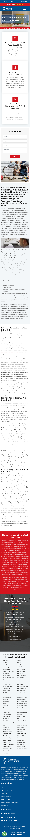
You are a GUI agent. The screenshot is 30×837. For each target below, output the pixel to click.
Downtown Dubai (21, 695)
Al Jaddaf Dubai (20, 740)
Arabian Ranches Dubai (22, 725)
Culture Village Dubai (22, 701)
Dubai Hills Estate (21, 690)
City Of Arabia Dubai (22, 703)
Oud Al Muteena (7, 714)
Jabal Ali (19, 662)
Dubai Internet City (21, 688)
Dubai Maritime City (21, 682)
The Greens (6, 701)
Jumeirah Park (6, 742)
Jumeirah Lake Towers (8, 744)
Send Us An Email (11, 817)
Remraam (5, 705)
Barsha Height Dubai (22, 712)
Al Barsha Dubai (21, 746)
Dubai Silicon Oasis (21, 675)
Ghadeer (5, 680)
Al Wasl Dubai (7, 28)
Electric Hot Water (6, 796)
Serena (5, 703)
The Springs (6, 667)
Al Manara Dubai (21, 735)
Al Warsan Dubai (21, 729)
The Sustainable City (8, 677)
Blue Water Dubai (21, 708)
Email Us (24, 1)
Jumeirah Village (7, 740)
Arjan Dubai (19, 714)
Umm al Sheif (6, 688)
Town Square (6, 690)
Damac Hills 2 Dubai (22, 697)
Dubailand (19, 667)
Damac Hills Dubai (21, 699)
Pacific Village (6, 712)
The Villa (5, 692)
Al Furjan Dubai (20, 744)
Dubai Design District (22, 692)
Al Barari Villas (6, 684)
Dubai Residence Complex (21, 679)
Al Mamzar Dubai (21, 738)
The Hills (5, 699)
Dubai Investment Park (22, 686)
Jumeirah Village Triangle (7, 734)
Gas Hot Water (6, 799)
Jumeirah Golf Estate (8, 671)
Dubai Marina (20, 684)
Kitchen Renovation (7, 793)
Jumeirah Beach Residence (7, 752)
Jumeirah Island (7, 746)
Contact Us (5, 805)
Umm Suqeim (6, 664)
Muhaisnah (6, 673)
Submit (15, 156)
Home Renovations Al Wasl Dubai (20, 28)
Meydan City (6, 727)
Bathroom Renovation (7, 790)
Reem (4, 708)
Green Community (21, 664)
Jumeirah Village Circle (9, 738)
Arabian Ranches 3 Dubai (21, 717)
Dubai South (20, 673)
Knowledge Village (7, 731)
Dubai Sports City (21, 671)
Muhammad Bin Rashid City (9, 724)
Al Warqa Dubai (20, 731)
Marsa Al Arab (6, 729)
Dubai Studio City (21, 669)
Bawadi (18, 710)
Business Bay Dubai (22, 705)
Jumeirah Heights (7, 748)
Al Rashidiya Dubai (21, 733)
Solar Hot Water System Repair (10, 802)
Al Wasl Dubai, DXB (10, 821)
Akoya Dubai (6, 675)
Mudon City (6, 718)
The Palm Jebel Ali (7, 697)
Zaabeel (5, 662)
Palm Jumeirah (7, 710)
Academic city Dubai (22, 748)
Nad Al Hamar (6, 716)
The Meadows (6, 669)
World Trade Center (8, 686)
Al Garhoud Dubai (21, 742)
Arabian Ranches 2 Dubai (21, 722)
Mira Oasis (6, 660)
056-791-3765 (17, 834)
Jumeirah (19, 660)
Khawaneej (6, 682)
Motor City (5, 720)
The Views (5, 695)
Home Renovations (7, 788)
